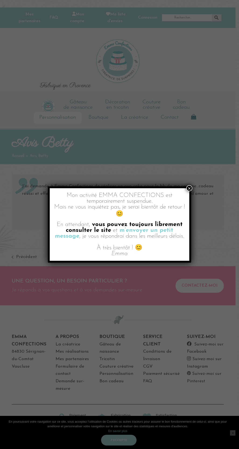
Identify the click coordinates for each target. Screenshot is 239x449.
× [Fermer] (189, 188)
